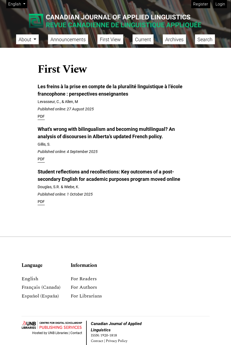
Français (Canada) (41, 287)
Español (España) (40, 296)
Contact (76, 333)
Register (200, 4)
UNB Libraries (58, 333)
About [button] (25, 39)
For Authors (84, 287)
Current (143, 39)
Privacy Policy (116, 341)
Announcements (68, 39)
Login (220, 4)
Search (204, 39)
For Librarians (86, 296)
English (17, 4)
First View (110, 39)
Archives (174, 39)
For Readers (84, 278)
